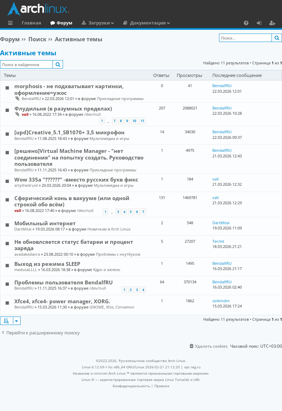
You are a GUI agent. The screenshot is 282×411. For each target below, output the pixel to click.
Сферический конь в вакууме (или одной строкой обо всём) (71, 201)
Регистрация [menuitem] (273, 24)
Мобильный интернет (45, 223)
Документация (148, 23)
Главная (31, 23)
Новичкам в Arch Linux (109, 229)
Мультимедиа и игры (109, 138)
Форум (64, 23)
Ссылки (12, 24)
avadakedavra (27, 254)
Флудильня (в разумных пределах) (63, 108)
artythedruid (26, 185)
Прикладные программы (120, 98)
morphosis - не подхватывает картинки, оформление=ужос (69, 89)
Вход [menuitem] (262, 24)
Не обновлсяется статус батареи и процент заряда (73, 244)
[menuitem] (246, 22)
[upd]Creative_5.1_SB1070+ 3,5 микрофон (69, 132)
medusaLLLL (25, 269)
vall (25, 114)
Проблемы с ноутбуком (118, 254)
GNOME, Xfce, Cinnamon (112, 307)
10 (134, 121)
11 (142, 121)
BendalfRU (31, 98)
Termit (218, 241)
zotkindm (221, 300)
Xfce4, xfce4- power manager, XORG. (62, 301)
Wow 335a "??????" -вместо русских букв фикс (76, 179)
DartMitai (22, 229)
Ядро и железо (106, 269)
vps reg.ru (192, 366)
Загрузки (99, 23)
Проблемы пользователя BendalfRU (63, 282)
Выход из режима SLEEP (47, 263)
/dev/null (92, 114)
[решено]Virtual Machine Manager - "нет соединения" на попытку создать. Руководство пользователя (78, 157)
